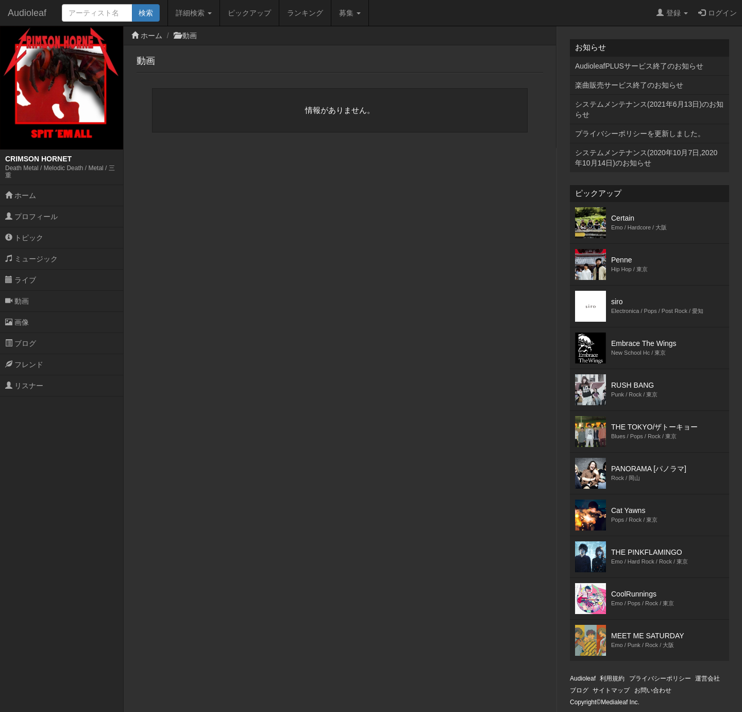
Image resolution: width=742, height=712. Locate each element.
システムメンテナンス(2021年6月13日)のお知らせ (649, 109)
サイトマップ (611, 690)
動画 (17, 301)
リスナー (24, 386)
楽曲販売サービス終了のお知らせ (629, 85)
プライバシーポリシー (660, 678)
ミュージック (31, 259)
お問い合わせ (652, 690)
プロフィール (31, 216)
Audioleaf (27, 13)
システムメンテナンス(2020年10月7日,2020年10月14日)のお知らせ (646, 157)
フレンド (24, 364)
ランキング (305, 13)
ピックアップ (249, 13)
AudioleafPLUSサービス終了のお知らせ (639, 66)
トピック (24, 238)
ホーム (20, 195)
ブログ (20, 343)
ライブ (20, 280)
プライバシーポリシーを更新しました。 (640, 133)
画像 (17, 322)
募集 (350, 13)
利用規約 (612, 678)
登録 (672, 13)
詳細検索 (194, 13)
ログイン (717, 13)
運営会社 (707, 678)
